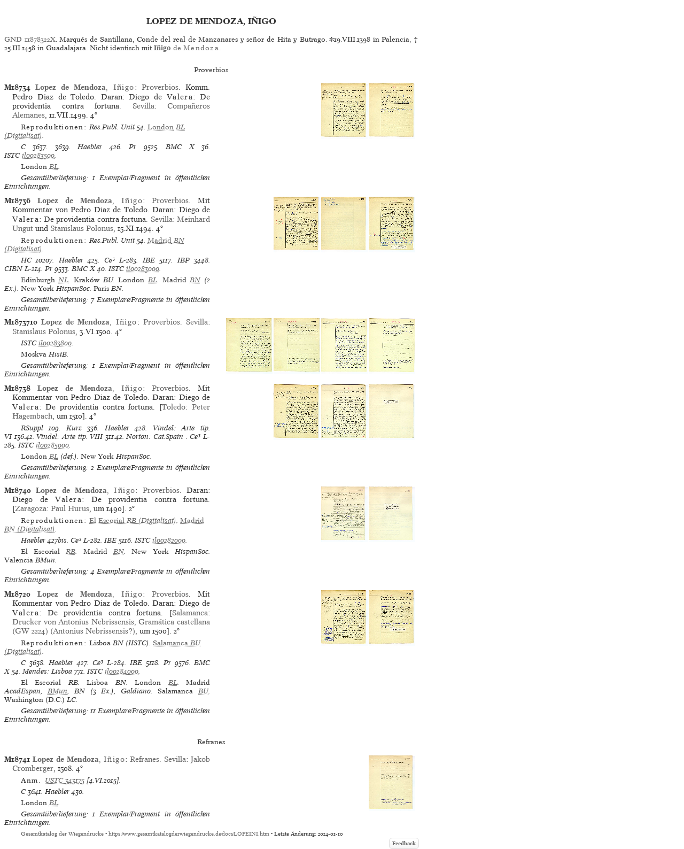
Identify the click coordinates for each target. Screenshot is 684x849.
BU (203, 691)
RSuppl (32, 428)
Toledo (173, 407)
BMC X (180, 146)
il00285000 (52, 445)
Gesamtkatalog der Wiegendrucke (62, 833)
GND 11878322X (30, 39)
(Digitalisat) (132, 520)
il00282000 (168, 540)
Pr (132, 146)
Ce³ (109, 260)
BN (195, 279)
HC (26, 260)
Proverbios (160, 87)
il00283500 (38, 155)
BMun (57, 691)
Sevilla (143, 106)
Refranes (144, 759)
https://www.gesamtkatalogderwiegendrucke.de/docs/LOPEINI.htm (188, 833)
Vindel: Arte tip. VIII (69, 436)
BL (53, 166)
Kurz (74, 428)
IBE (149, 260)
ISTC (12, 155)
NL (63, 279)
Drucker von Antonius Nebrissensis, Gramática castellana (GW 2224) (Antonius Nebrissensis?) (111, 626)
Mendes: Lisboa (47, 671)
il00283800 (55, 343)
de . (187, 47)
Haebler (89, 146)
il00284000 (121, 671)
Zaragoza (30, 508)
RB (70, 551)
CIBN (13, 268)
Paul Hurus (70, 508)
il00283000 (142, 268)
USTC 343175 (64, 780)
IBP (183, 260)
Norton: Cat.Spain (154, 436)
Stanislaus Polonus (81, 228)
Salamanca (190, 613)
